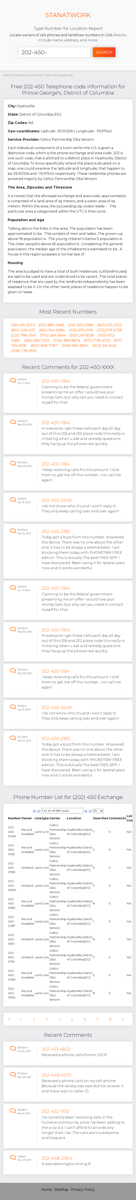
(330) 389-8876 (66, 340)
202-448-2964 (57, 1158)
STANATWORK (68, 15)
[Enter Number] (54, 52)
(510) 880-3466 (51, 325)
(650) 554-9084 (52, 330)
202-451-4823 (56, 1049)
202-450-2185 (56, 531)
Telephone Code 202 (29, 75)
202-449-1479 (56, 1075)
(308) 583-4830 (75, 346)
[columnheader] (14, 818)
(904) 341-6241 (104, 346)
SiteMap (61, 1190)
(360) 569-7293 (36, 340)
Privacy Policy (83, 1190)
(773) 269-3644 (52, 335)
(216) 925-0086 (80, 325)
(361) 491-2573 (23, 325)
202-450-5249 (56, 500)
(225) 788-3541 (23, 335)
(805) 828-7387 (44, 346)
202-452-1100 (55, 1111)
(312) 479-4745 (81, 330)
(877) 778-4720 (97, 340)
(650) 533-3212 (109, 325)
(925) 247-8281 (82, 335)
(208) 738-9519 (23, 351)
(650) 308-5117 (23, 330)
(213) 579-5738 (109, 330)
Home (7, 75)
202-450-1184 (56, 381)
